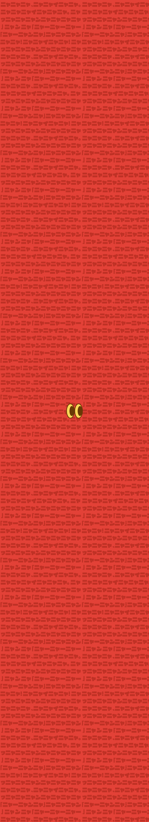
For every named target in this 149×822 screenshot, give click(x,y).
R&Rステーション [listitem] (35, 679)
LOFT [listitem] (35, 663)
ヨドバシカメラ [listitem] (114, 663)
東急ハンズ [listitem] (74, 663)
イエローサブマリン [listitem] (114, 671)
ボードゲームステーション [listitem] (75, 679)
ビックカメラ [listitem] (35, 671)
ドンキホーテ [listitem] (75, 671)
